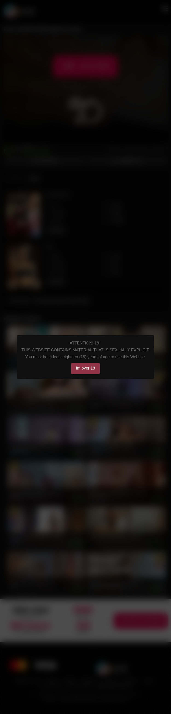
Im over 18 (85, 368)
